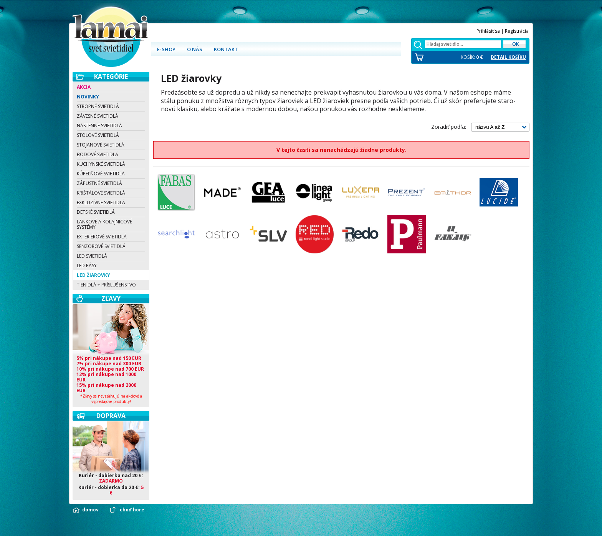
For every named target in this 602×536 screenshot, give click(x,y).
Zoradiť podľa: (448, 127)
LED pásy (87, 265)
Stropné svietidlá (98, 106)
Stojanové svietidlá (100, 144)
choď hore (132, 510)
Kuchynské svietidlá (101, 164)
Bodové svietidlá (97, 154)
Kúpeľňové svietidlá (101, 173)
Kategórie (111, 76)
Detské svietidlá (96, 212)
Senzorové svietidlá (101, 246)
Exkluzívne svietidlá (101, 202)
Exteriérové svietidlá (102, 236)
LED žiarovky (93, 275)
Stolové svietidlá (98, 135)
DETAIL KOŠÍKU (508, 57)
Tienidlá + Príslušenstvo (106, 284)
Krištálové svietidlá (101, 193)
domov (90, 510)
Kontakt (226, 49)
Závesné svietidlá (97, 116)
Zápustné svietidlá (99, 183)
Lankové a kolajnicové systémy (104, 224)
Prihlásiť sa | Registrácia (502, 31)
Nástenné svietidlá (99, 125)
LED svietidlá (92, 256)
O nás (194, 49)
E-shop (166, 49)
